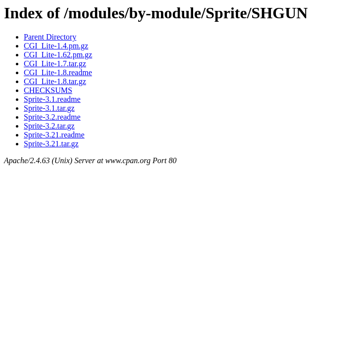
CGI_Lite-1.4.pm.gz (56, 46)
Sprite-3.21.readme (54, 135)
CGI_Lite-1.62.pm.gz (58, 54)
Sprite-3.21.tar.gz (51, 143)
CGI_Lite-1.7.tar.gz (55, 63)
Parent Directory (50, 37)
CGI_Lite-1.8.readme (58, 72)
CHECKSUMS (48, 90)
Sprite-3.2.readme (52, 117)
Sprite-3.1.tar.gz (49, 108)
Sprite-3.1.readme (52, 99)
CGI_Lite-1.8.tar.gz (55, 81)
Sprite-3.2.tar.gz (49, 126)
